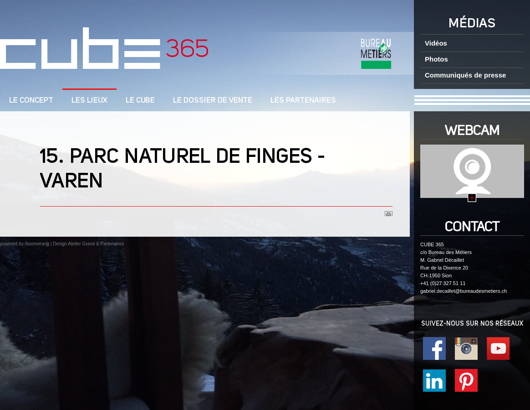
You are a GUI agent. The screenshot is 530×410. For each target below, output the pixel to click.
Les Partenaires (303, 100)
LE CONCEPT (31, 100)
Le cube (140, 100)
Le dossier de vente (212, 100)
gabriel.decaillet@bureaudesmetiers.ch (463, 291)
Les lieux (89, 100)
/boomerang (37, 243)
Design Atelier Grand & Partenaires (88, 243)
